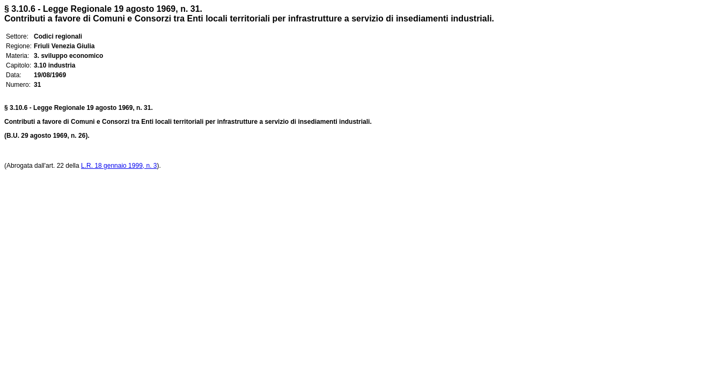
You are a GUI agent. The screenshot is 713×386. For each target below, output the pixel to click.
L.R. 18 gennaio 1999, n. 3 (119, 165)
